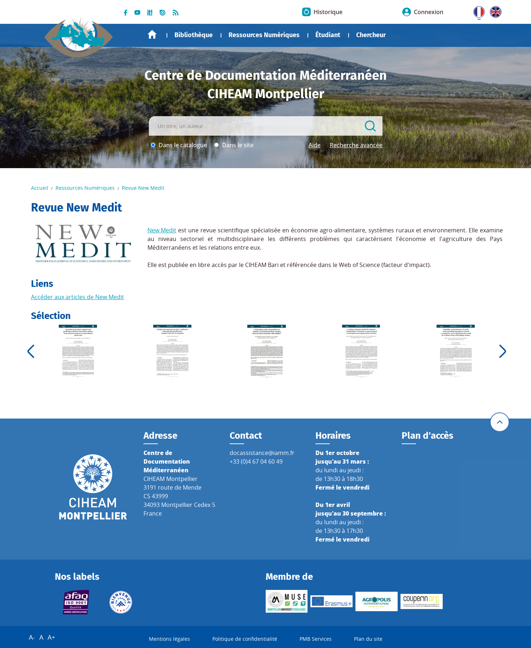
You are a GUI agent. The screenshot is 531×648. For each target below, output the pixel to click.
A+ (51, 637)
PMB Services (316, 638)
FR (476, 10)
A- (32, 637)
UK (494, 10)
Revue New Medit (143, 187)
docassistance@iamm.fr (262, 453)
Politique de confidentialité (244, 638)
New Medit (162, 230)
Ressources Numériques (264, 35)
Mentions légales (169, 638)
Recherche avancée (356, 145)
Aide (314, 145)
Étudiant (327, 35)
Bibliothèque (193, 35)
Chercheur (371, 35)
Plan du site (368, 638)
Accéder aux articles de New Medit (77, 297)
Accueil (152, 34)
